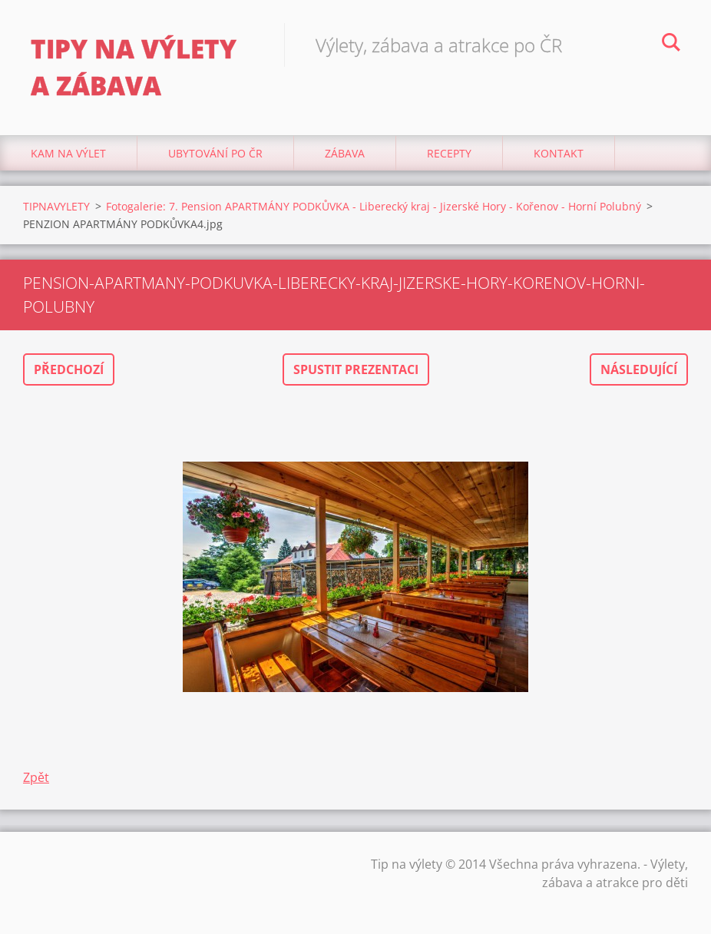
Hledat (671, 44)
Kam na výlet (68, 153)
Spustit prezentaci (355, 369)
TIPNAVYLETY (56, 206)
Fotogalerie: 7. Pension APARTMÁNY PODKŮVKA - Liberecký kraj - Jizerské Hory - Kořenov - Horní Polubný (373, 206)
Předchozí (69, 369)
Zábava (345, 153)
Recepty (449, 153)
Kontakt (559, 153)
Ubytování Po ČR (215, 153)
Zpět (36, 777)
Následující (638, 369)
